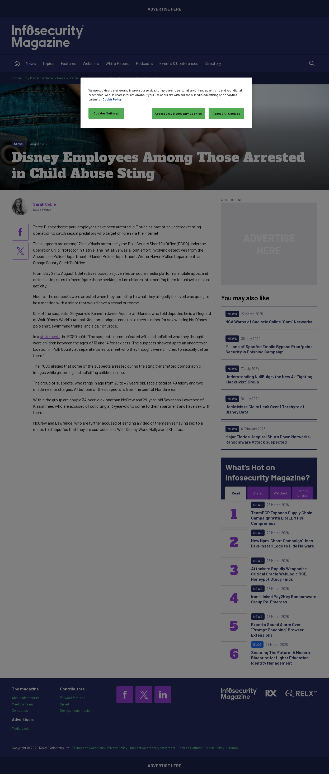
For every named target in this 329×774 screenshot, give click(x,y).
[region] (166, 103)
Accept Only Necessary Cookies (178, 113)
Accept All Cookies (226, 113)
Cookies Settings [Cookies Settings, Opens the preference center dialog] (106, 113)
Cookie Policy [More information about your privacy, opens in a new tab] (112, 99)
